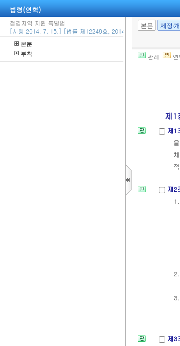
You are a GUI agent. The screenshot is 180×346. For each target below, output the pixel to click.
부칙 (23, 53)
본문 (23, 44)
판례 (148, 56)
